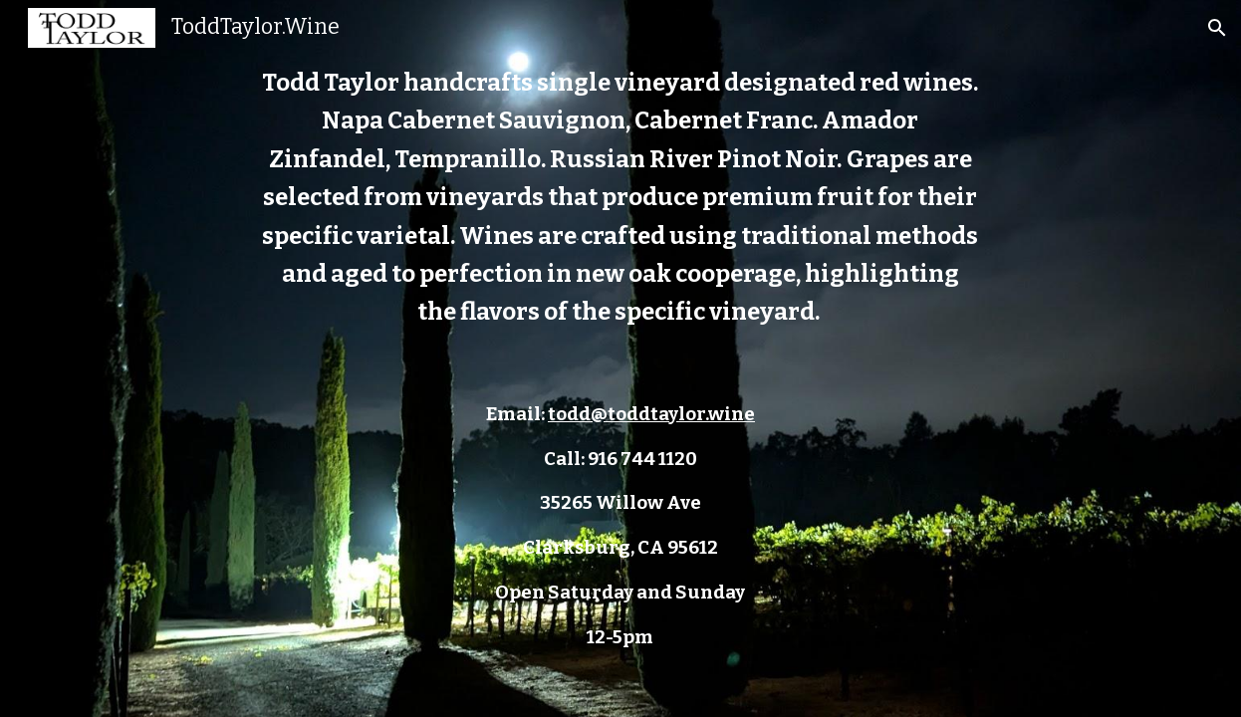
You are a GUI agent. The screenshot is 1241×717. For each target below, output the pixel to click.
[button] (1217, 28)
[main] (620, 358)
